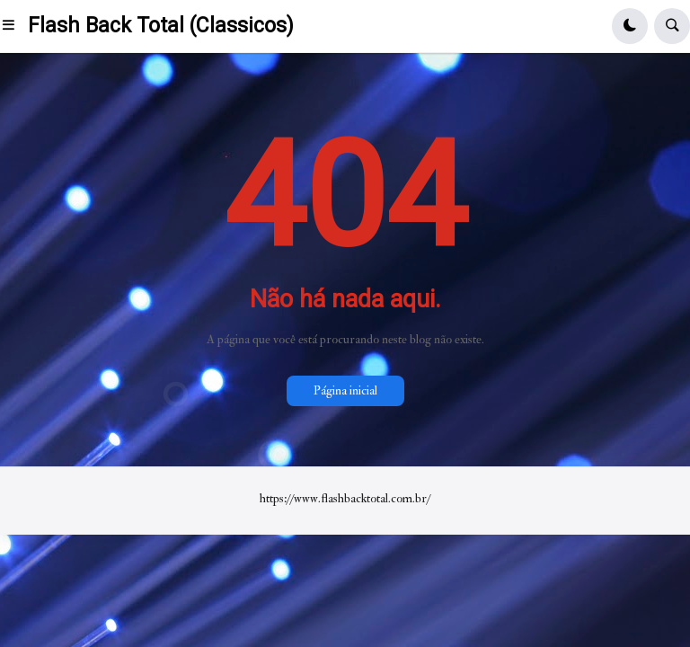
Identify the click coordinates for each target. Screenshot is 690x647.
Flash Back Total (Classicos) (161, 25)
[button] (14, 26)
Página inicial (345, 390)
